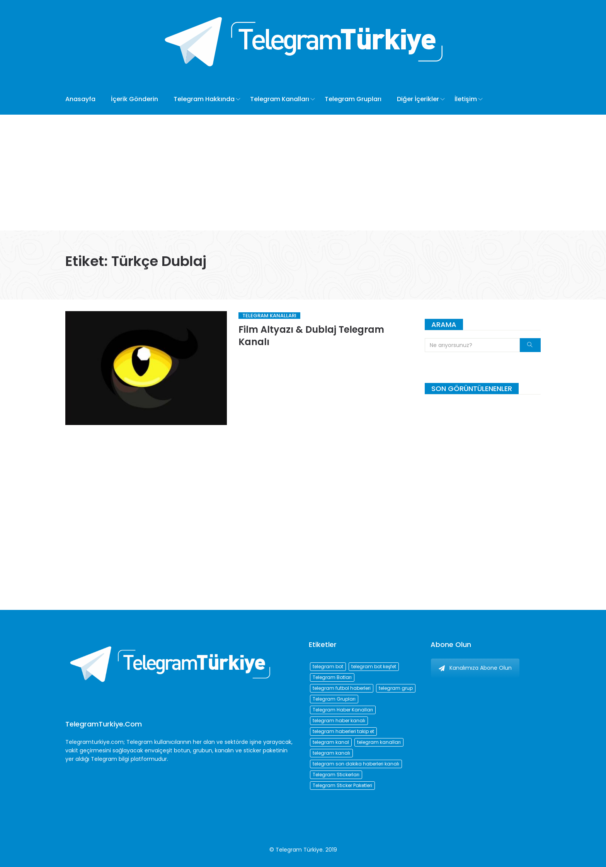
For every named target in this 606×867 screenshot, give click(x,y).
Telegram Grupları (353, 99)
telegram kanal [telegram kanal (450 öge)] (331, 742)
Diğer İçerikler (418, 99)
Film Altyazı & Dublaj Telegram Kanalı (311, 335)
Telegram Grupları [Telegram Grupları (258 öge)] (334, 699)
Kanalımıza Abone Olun (475, 668)
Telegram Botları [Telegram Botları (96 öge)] (332, 677)
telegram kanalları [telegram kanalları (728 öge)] (379, 742)
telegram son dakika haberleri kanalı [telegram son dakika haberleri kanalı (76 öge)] (356, 763)
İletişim (465, 99)
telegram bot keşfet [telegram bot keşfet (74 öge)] (373, 666)
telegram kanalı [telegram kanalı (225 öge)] (331, 753)
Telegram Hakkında (204, 99)
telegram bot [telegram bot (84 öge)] (328, 666)
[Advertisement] (303, 173)
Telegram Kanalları (279, 99)
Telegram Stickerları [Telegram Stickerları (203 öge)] (336, 774)
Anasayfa (80, 99)
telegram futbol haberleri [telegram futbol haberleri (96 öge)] (342, 688)
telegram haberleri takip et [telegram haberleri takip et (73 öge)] (343, 731)
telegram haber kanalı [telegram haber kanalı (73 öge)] (339, 720)
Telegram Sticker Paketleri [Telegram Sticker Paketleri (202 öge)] (342, 785)
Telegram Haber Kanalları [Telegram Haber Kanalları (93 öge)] (343, 709)
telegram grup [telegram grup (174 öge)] (396, 688)
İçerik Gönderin (134, 99)
